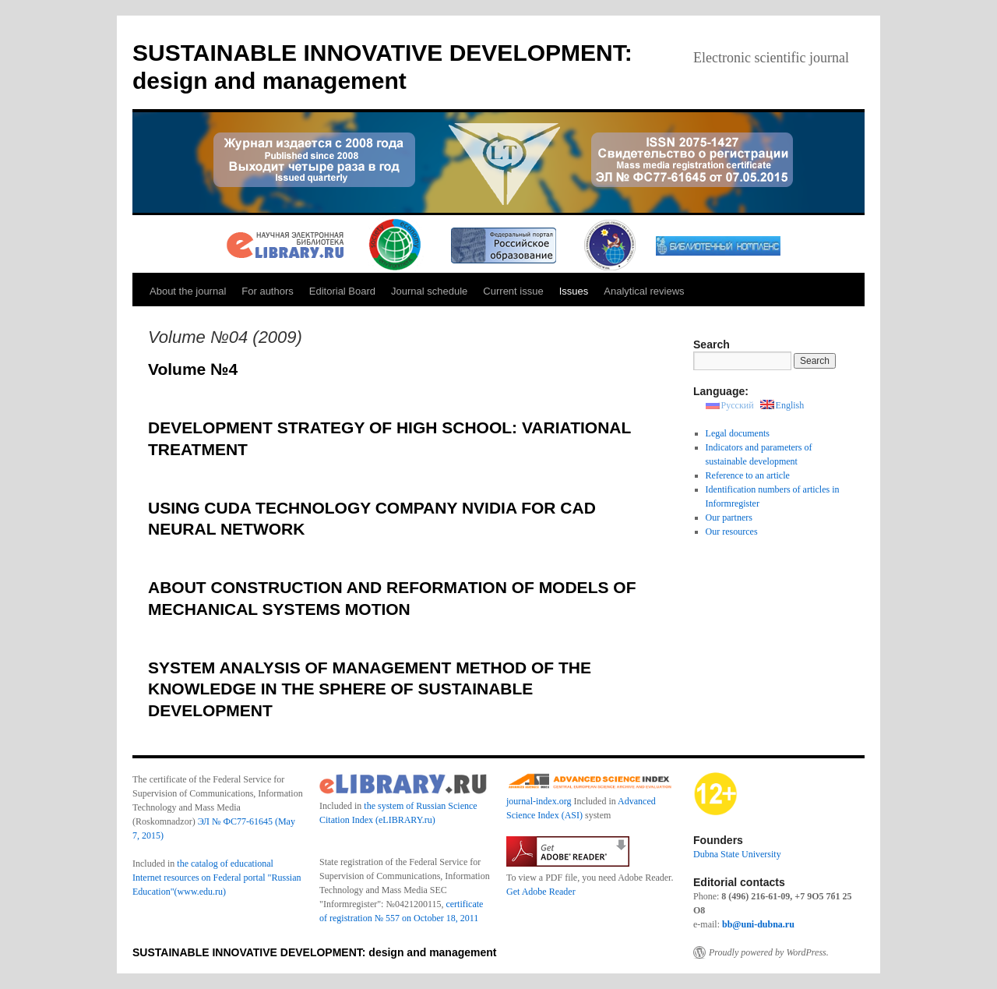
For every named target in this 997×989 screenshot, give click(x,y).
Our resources (732, 531)
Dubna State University (737, 854)
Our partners (729, 517)
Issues (574, 291)
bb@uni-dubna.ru (758, 924)
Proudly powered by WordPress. (769, 952)
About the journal (188, 291)
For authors (267, 291)
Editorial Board (342, 291)
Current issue (513, 291)
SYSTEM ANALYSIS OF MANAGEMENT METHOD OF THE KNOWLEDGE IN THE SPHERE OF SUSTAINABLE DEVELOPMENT (369, 689)
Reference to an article (748, 475)
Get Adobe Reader (541, 891)
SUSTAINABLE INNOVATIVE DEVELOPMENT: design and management (314, 952)
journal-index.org (538, 801)
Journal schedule (429, 291)
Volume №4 (193, 369)
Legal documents (738, 433)
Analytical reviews (644, 291)
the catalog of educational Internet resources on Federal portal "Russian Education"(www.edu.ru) (216, 877)
